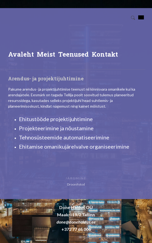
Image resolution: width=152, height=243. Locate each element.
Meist (46, 54)
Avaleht (21, 54)
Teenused (73, 54)
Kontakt (105, 54)
